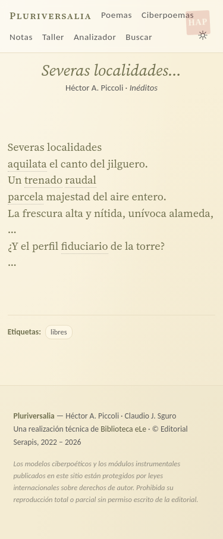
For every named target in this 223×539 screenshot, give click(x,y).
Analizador (95, 37)
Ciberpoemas (168, 15)
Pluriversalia (51, 16)
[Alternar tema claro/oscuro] (202, 35)
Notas (21, 37)
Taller (53, 37)
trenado (43, 179)
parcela (25, 196)
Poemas (116, 15)
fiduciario (84, 245)
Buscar (138, 37)
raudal (80, 179)
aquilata (27, 163)
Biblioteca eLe (123, 429)
